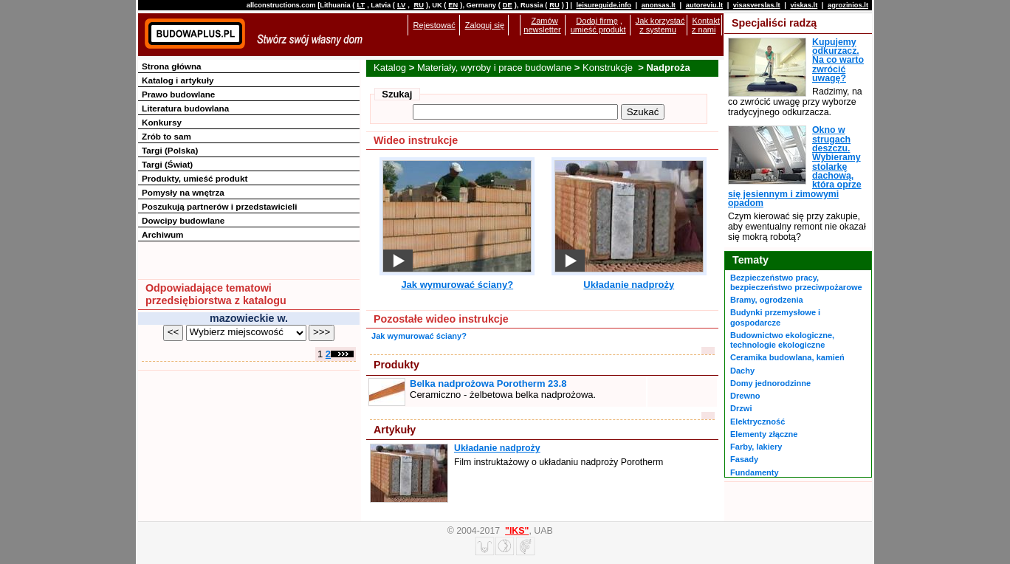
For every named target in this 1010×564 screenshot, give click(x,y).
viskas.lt (803, 5)
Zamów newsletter (541, 25)
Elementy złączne (763, 434)
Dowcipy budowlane (183, 220)
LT (361, 5)
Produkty (396, 365)
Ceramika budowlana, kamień (787, 357)
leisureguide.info (603, 5)
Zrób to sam (166, 136)
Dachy (742, 370)
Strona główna (172, 66)
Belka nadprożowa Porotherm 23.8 (488, 383)
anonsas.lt (659, 5)
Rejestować (434, 25)
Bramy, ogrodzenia (766, 299)
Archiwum (163, 234)
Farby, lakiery (756, 446)
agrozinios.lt (848, 5)
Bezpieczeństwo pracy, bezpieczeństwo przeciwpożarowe (796, 282)
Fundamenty (754, 472)
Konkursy (162, 122)
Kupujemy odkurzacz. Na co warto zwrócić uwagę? (838, 60)
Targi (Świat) (167, 164)
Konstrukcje (609, 67)
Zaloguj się (484, 25)
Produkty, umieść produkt (194, 178)
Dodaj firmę (596, 20)
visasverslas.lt (756, 5)
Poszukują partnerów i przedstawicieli (219, 206)
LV (401, 5)
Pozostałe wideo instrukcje (441, 319)
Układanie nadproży (628, 284)
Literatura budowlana (185, 108)
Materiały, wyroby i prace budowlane (494, 67)
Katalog (390, 67)
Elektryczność (757, 421)
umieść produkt (598, 29)
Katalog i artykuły (177, 80)
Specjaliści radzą (774, 23)
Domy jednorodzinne (770, 383)
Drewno (745, 395)
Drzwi (741, 408)
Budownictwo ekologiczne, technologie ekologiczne (782, 340)
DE (507, 5)
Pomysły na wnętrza (183, 192)
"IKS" (517, 531)
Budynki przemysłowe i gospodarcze (775, 317)
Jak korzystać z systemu (660, 25)
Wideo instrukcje (416, 140)
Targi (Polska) (170, 150)
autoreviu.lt (704, 5)
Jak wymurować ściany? (457, 284)
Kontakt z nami (706, 25)
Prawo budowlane (178, 94)
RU (418, 5)
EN (453, 5)
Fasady (744, 459)
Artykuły (395, 430)
